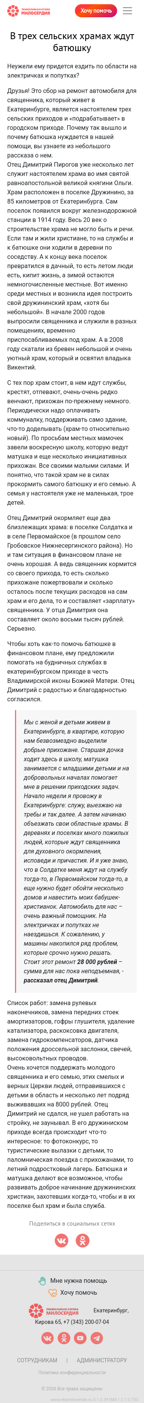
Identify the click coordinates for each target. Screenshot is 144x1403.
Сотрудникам (37, 1360)
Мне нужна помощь (72, 1281)
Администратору (102, 1360)
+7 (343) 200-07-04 (86, 1322)
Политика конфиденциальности (72, 1372)
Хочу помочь (96, 10)
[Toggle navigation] (127, 10)
